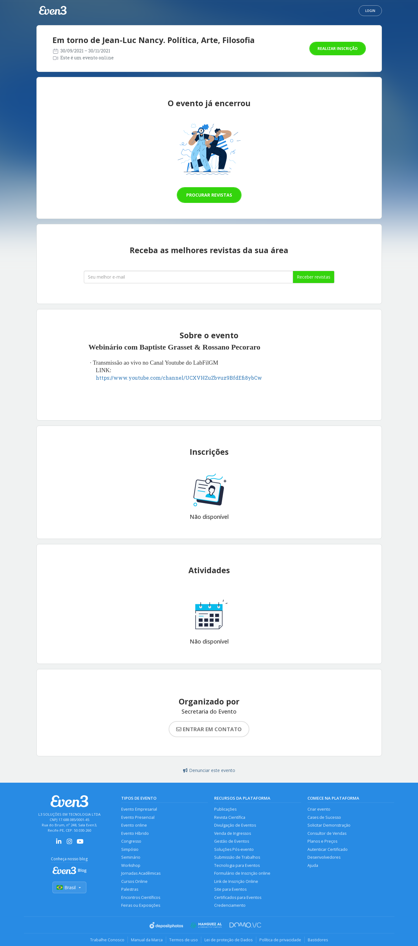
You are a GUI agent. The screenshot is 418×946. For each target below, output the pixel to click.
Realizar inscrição (338, 48)
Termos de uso (183, 940)
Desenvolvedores (323, 857)
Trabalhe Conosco (107, 940)
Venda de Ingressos (232, 833)
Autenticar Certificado (327, 849)
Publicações (225, 809)
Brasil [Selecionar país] (69, 887)
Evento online (134, 825)
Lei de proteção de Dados (228, 940)
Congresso (131, 841)
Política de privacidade (280, 940)
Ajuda (312, 865)
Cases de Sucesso (324, 817)
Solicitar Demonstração (328, 825)
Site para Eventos (230, 889)
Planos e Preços (322, 841)
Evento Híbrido (135, 833)
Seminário (130, 857)
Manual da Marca (147, 940)
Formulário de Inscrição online (242, 873)
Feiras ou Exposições (140, 905)
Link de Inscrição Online (236, 881)
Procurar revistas (209, 195)
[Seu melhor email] (188, 277)
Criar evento (318, 809)
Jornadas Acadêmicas (140, 873)
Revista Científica (229, 817)
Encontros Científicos (140, 897)
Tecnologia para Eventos (237, 865)
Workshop (130, 865)
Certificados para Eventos (237, 897)
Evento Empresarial (139, 809)
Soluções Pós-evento (234, 849)
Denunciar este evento (209, 770)
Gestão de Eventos (231, 841)
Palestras (129, 889)
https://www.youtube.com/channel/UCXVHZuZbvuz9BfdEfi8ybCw (179, 377)
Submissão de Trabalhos (237, 857)
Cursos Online (134, 881)
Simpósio (129, 849)
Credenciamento (230, 905)
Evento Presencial (138, 817)
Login (370, 10)
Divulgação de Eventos (235, 825)
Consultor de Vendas (326, 833)
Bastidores (318, 940)
